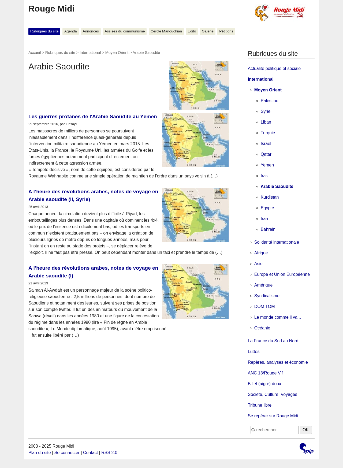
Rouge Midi (51, 8)
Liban (266, 122)
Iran (264, 218)
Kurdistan (270, 197)
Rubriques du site (44, 31)
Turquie (268, 133)
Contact (90, 452)
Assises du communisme (125, 31)
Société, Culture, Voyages (272, 394)
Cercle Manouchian (166, 31)
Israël (266, 143)
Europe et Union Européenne (282, 274)
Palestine (269, 100)
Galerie (208, 31)
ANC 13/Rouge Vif (265, 373)
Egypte (267, 208)
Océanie (262, 328)
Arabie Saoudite (277, 186)
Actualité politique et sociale (274, 68)
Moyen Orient (116, 52)
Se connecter (67, 452)
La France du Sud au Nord (273, 341)
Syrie (265, 111)
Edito (192, 31)
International (90, 52)
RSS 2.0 (109, 452)
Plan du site (39, 452)
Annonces (91, 31)
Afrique (261, 253)
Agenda (70, 31)
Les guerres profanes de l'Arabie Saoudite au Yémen (92, 116)
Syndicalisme (266, 296)
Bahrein (268, 229)
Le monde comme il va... (277, 317)
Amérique (263, 285)
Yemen (267, 165)
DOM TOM (264, 306)
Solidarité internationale (276, 242)
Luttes (254, 351)
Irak (264, 175)
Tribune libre (259, 405)
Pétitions (226, 31)
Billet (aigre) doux (264, 383)
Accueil (34, 52)
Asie (258, 263)
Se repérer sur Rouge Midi (273, 416)
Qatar (266, 154)
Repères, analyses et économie (278, 362)
